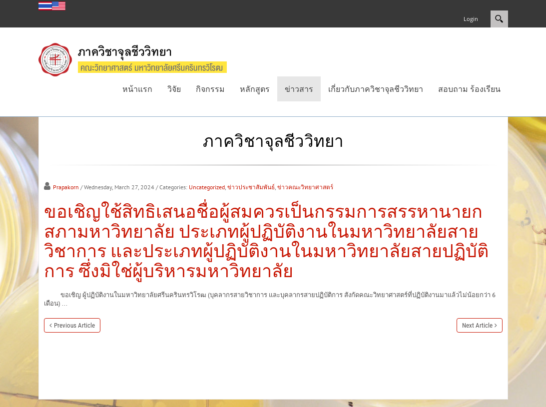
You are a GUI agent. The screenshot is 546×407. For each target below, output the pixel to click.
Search (499, 18)
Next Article (477, 325)
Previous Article (74, 325)
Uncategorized (207, 187)
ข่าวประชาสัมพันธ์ (251, 187)
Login (471, 18)
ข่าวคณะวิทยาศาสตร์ (305, 187)
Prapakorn (66, 187)
